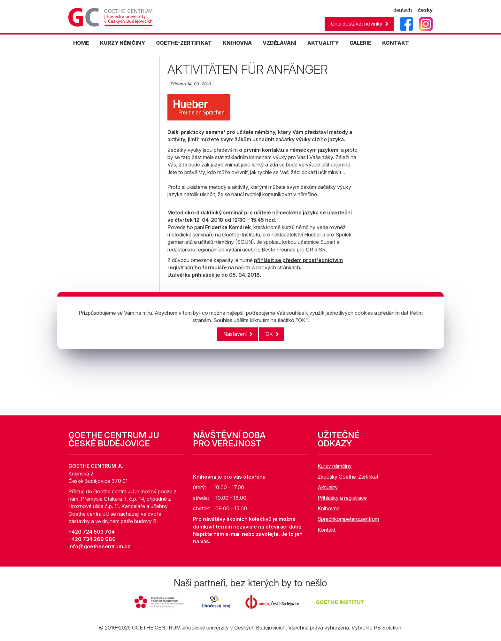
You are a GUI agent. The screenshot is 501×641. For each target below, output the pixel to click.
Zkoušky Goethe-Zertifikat (348, 477)
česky (425, 10)
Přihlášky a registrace (342, 498)
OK (269, 334)
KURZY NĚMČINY (122, 43)
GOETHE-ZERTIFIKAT (184, 43)
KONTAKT (395, 43)
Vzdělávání (280, 43)
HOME (81, 43)
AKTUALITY (323, 43)
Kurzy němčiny (335, 466)
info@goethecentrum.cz (99, 546)
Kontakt (326, 530)
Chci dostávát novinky (356, 23)
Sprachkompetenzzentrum (348, 519)
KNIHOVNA (237, 43)
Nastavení (235, 334)
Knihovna (329, 508)
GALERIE (360, 43)
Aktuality (328, 487)
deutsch (402, 10)
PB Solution (387, 627)
